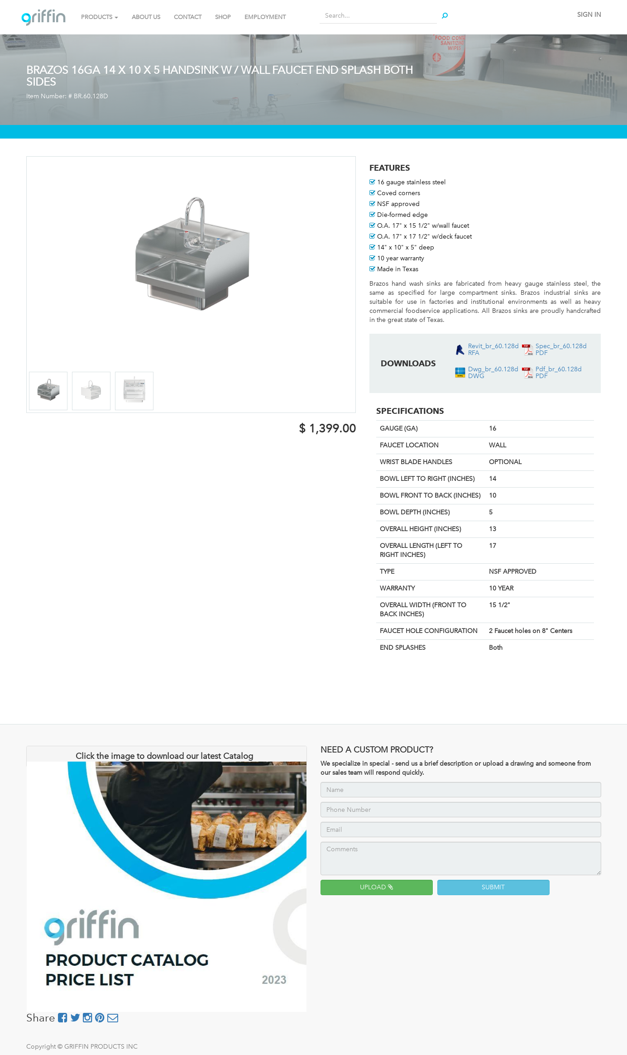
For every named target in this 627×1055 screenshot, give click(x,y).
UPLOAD (376, 887)
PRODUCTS (99, 17)
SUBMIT (493, 887)
